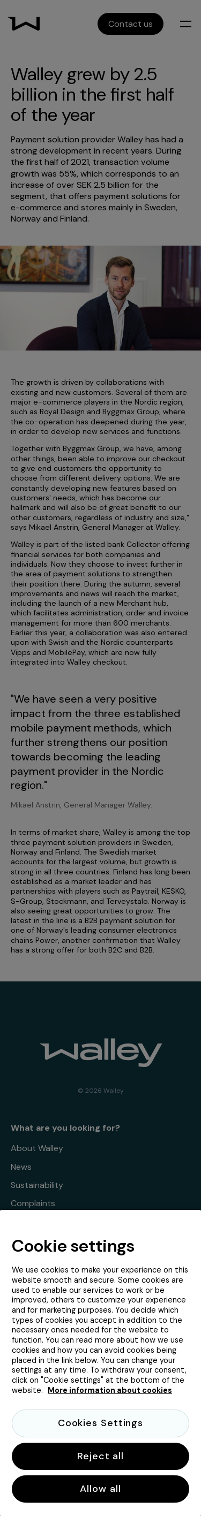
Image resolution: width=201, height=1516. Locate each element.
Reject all (100, 1456)
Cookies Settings (100, 1422)
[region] (100, 1363)
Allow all (100, 1488)
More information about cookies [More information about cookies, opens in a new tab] (110, 1390)
